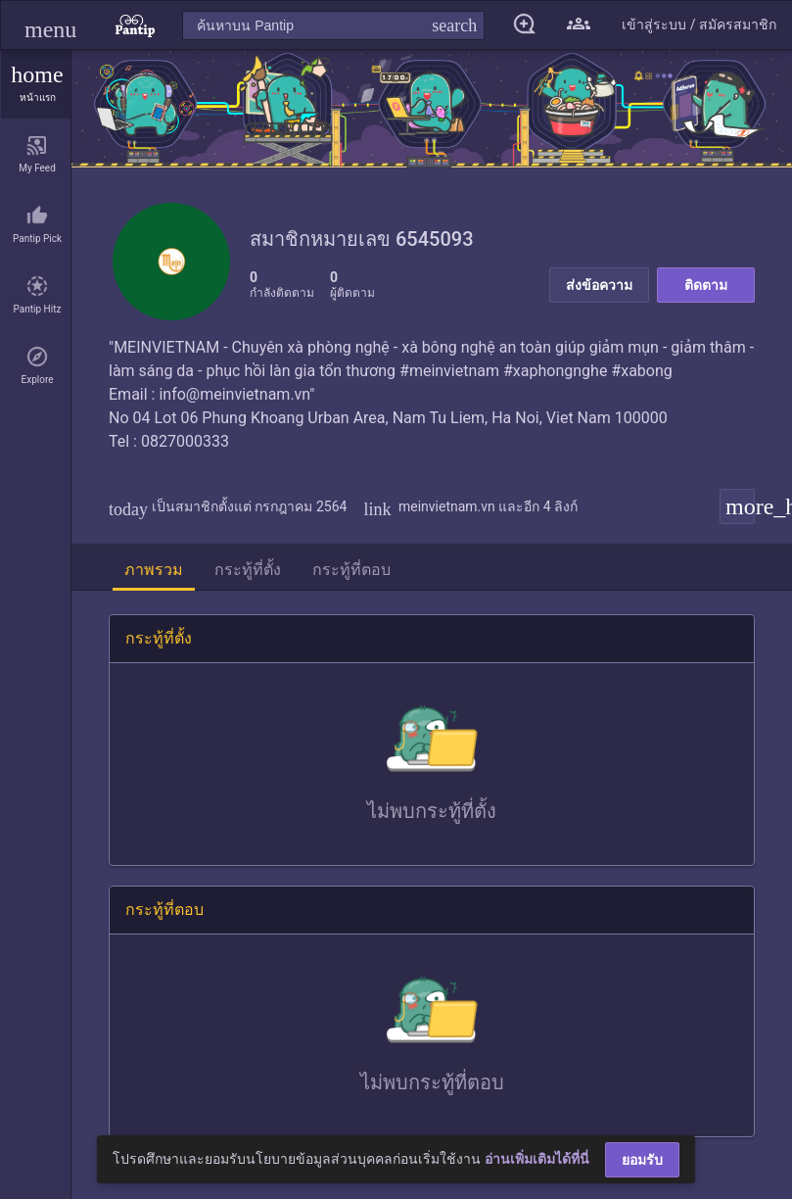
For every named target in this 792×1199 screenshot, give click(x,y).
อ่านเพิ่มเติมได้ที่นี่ (537, 1159)
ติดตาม (705, 285)
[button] (50, 25)
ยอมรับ (642, 1160)
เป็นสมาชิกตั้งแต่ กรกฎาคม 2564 (228, 506)
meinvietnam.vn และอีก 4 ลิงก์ (470, 506)
